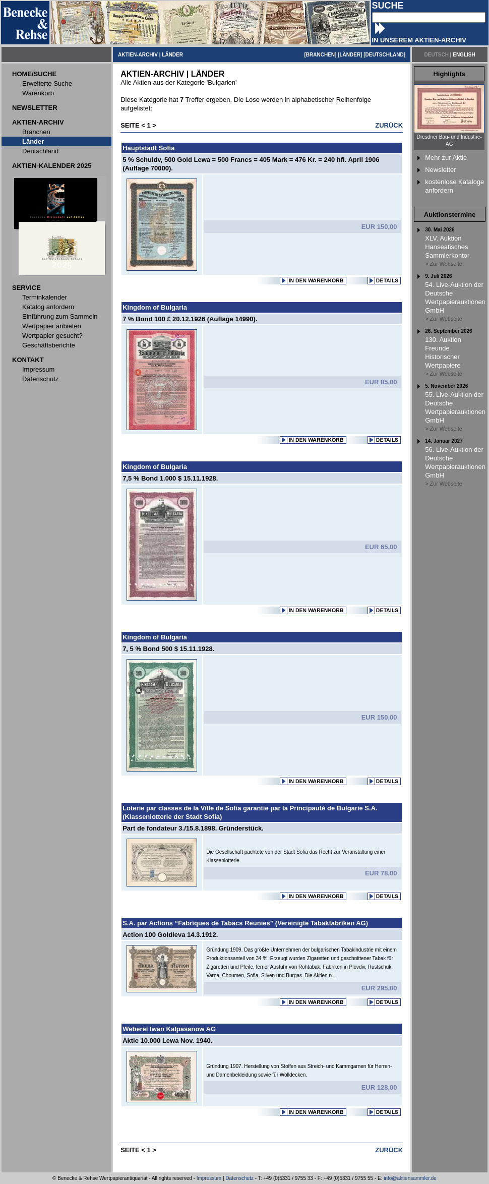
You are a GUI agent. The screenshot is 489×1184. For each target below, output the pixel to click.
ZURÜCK (389, 125)
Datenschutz (239, 1178)
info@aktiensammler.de (410, 1178)
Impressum (209, 1178)
